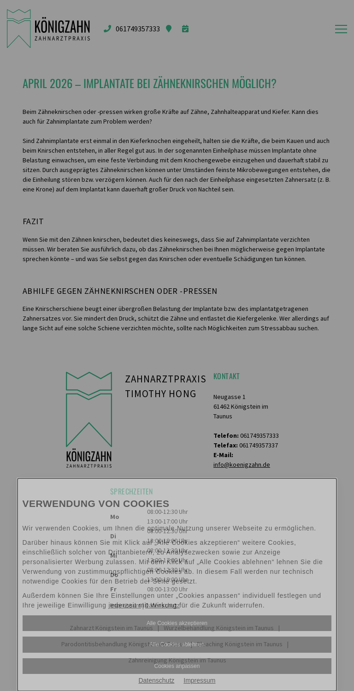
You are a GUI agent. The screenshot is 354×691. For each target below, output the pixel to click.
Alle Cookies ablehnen (176, 644)
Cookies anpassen (177, 666)
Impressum (199, 680)
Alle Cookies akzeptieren (177, 623)
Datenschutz (156, 680)
